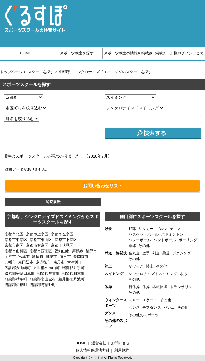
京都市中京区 (16, 240)
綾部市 (91, 251)
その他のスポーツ (144, 315)
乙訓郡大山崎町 (18, 268)
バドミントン (172, 234)
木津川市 (74, 262)
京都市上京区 (37, 234)
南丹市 (59, 262)
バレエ (169, 307)
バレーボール (140, 240)
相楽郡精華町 (16, 279)
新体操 (134, 287)
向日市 (65, 256)
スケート (149, 300)
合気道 (134, 253)
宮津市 (24, 256)
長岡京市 (80, 256)
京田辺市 (25, 262)
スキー (134, 300)
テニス (175, 229)
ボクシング (181, 253)
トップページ (11, 72)
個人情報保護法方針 (93, 350)
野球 (132, 229)
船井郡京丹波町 (71, 279)
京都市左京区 (62, 234)
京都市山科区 (16, 251)
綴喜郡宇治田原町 (20, 273)
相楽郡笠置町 (48, 273)
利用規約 (121, 350)
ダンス (134, 307)
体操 (146, 287)
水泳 (183, 274)
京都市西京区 (41, 251)
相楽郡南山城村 (43, 279)
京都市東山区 (41, 240)
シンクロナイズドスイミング (153, 274)
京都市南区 (14, 245)
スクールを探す (41, 72)
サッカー (146, 229)
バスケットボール (144, 234)
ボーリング (187, 240)
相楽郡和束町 (73, 273)
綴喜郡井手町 (73, 268)
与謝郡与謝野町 (43, 285)
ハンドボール (165, 240)
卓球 (132, 245)
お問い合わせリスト (102, 185)
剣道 (156, 253)
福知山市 (62, 251)
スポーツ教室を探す (77, 53)
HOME (25, 53)
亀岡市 (37, 256)
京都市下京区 (66, 240)
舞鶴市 (77, 251)
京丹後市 (43, 262)
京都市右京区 (37, 245)
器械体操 (159, 287)
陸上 (150, 266)
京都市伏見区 (62, 245)
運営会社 (98, 343)
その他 (144, 245)
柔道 (166, 253)
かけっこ (136, 266)
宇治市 (10, 256)
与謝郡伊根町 (16, 285)
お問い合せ (120, 343)
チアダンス (151, 307)
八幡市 (10, 262)
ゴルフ (161, 229)
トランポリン (181, 287)
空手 (146, 253)
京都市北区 (14, 234)
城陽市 (51, 256)
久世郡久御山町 (46, 268)
